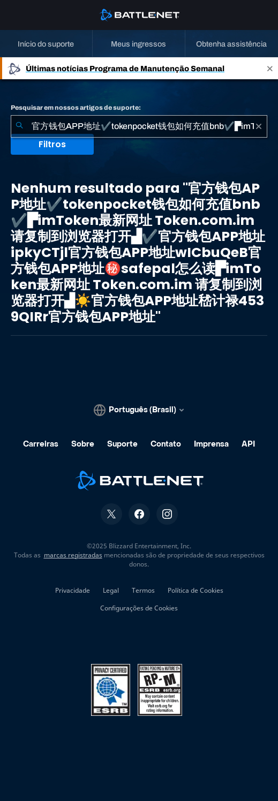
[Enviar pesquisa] (19, 126)
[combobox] (139, 126)
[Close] (270, 68)
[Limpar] (258, 126)
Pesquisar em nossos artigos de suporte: (76, 107)
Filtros (52, 144)
